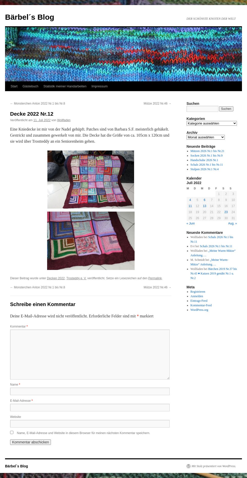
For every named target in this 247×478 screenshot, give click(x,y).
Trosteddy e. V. (76, 278)
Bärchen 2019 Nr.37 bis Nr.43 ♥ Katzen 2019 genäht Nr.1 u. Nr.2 (214, 273)
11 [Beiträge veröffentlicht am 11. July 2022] (190, 206)
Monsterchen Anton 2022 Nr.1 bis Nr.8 (37, 103)
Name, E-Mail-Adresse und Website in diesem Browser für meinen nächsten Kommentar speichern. (83, 433)
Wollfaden (64, 120)
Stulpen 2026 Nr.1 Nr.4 (205, 169)
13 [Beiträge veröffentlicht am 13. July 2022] (204, 206)
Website (15, 417)
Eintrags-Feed (199, 301)
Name (15, 384)
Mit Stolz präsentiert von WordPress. (214, 466)
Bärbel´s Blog (29, 17)
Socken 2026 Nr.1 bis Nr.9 (207, 155)
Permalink (155, 278)
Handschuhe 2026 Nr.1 (204, 160)
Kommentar (19, 326)
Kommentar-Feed (201, 305)
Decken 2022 (56, 278)
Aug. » (232, 223)
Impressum (99, 86)
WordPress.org (199, 310)
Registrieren (198, 291)
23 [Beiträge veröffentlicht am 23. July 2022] (226, 212)
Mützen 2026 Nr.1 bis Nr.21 (208, 151)
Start (14, 86)
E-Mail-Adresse (21, 400)
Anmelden (197, 296)
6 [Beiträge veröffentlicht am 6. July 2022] (204, 200)
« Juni (191, 223)
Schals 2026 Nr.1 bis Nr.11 (207, 164)
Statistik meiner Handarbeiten (64, 86)
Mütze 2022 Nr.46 (157, 103)
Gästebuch (30, 86)
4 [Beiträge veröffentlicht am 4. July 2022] (190, 200)
